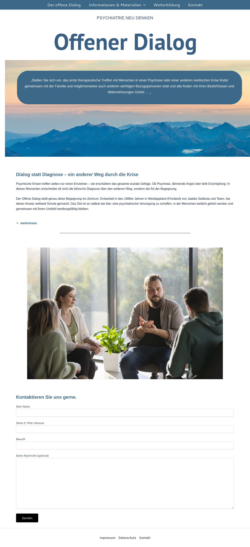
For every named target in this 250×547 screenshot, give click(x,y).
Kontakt (195, 5)
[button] (143, 5)
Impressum (107, 537)
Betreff (125, 443)
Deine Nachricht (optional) (125, 482)
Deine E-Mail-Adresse (125, 427)
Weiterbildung (167, 5)
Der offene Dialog (64, 5)
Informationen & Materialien (117, 5)
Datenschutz (127, 537)
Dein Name (125, 410)
